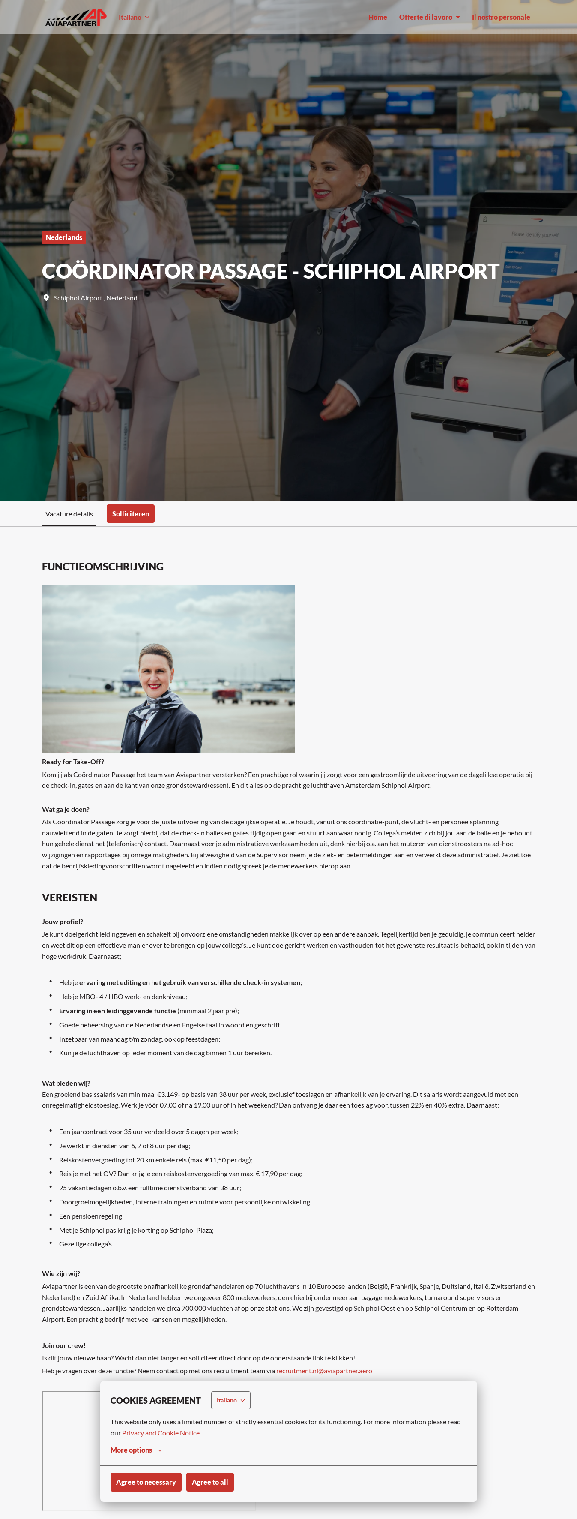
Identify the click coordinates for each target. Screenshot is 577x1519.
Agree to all (210, 1482)
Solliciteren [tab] (130, 514)
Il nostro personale (501, 17)
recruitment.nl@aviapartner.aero (324, 1370)
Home (377, 17)
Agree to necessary (146, 1482)
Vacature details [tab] (69, 514)
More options (136, 1450)
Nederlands (64, 237)
